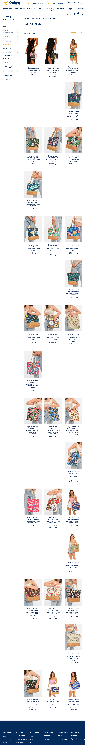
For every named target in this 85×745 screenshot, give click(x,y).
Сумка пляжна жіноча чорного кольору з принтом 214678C (32, 159)
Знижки (81, 9)
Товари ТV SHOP (72, 9)
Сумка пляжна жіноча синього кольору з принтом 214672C (73, 248)
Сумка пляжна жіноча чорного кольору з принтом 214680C (73, 69)
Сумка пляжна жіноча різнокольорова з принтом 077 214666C (33, 431)
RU (67, 14)
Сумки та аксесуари (50, 9)
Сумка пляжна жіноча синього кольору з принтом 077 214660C (73, 521)
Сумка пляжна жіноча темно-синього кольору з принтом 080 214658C (33, 613)
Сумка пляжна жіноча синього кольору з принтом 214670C (32, 337)
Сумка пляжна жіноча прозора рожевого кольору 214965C (33, 69)
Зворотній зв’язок (21, 739)
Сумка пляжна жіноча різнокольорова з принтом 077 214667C (33, 385)
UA (70, 14)
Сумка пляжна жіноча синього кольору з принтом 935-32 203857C (73, 702)
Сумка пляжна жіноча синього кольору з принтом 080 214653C (53, 702)
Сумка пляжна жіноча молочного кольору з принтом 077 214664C (73, 430)
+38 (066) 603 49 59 (36, 3)
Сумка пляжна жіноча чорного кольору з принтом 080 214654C (32, 702)
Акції (31, 740)
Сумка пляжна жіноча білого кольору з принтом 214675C (32, 204)
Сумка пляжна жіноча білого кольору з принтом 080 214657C (53, 612)
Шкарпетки (31, 9)
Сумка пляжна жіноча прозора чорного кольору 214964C (53, 69)
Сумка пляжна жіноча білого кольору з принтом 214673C (53, 248)
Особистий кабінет (47, 740)
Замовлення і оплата (7, 741)
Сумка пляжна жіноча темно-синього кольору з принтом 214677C (53, 159)
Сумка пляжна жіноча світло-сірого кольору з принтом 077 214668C (73, 338)
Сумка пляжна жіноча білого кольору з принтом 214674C (32, 248)
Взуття (22, 9)
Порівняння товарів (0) (30, 33)
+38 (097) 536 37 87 (56, 3)
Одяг (16, 9)
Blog (31, 736)
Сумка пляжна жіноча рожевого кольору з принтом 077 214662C (32, 521)
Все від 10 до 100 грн (7, 9)
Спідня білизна (40, 9)
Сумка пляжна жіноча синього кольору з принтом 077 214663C (73, 474)
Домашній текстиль (60, 9)
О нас (4, 736)
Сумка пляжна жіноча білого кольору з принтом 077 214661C (53, 521)
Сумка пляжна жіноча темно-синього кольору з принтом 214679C (73, 114)
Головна (26, 18)
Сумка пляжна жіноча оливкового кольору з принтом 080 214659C (73, 565)
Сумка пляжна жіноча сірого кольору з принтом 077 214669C (53, 337)
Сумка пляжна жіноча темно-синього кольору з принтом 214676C (73, 159)
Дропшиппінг (34, 743)
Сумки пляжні (50, 18)
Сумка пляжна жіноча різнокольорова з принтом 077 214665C (53, 431)
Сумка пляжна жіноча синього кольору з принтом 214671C (73, 293)
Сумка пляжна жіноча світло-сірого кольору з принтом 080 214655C (73, 657)
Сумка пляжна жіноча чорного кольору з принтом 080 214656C (73, 612)
